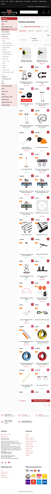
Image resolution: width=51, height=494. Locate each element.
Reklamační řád (29, 445)
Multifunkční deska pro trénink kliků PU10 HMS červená (42, 191)
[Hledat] (36, 12)
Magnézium (4, 49)
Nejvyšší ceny (39, 30)
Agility (3, 40)
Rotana (3, 63)
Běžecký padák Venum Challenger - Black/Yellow (26, 61)
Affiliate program (4, 477)
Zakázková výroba (42, 1)
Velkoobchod (34, 1)
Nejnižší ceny (31, 30)
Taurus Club (31, 6)
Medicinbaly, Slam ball (6, 52)
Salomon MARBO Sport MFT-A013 (26, 320)
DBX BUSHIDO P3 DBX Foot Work (42, 82)
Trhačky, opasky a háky (6, 78)
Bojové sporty (5, 21)
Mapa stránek (4, 475)
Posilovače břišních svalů (7, 54)
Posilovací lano (5, 58)
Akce (7, 1)
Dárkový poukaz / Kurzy (7, 26)
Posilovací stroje (5, 99)
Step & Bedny (4, 76)
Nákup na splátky (29, 443)
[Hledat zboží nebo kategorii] (29, 12)
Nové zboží (11, 1)
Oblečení (3, 94)
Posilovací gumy (5, 36)
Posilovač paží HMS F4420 (42, 254)
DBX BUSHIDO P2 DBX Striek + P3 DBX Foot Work (26, 82)
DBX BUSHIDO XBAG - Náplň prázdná (26, 104)
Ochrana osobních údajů (31, 441)
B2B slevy (41, 414)
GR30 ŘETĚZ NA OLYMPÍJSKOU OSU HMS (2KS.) (26, 126)
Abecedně (46, 30)
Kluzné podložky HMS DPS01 (42, 147)
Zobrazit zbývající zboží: (40, 400)
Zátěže (3, 83)
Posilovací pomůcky (6, 38)
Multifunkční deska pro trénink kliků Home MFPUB (42, 170)
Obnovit (47, 27)
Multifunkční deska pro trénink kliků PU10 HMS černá (26, 191)
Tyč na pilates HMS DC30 (42, 385)
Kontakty (3, 4)
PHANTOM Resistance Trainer (42, 213)
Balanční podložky (5, 31)
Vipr (3, 74)
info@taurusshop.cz (41, 6)
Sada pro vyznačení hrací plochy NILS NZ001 (42, 298)
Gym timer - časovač (6, 34)
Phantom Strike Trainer (42, 234)
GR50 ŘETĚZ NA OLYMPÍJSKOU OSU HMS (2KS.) (42, 126)
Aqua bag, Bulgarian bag (7, 43)
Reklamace (3, 473)
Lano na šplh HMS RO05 (26, 169)
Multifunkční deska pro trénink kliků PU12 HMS (26, 213)
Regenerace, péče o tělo (7, 102)
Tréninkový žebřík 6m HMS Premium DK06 (26, 386)
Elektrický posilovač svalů (7, 45)
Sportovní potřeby (6, 105)
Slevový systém (27, 1)
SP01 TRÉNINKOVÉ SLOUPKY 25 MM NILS (26, 342)
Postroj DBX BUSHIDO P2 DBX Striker (26, 277)
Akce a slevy (24, 414)
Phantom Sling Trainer (26, 234)
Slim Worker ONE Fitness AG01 (42, 319)
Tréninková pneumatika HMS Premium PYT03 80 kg (42, 364)
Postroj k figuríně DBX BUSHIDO (42, 277)
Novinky (2, 1)
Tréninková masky (5, 69)
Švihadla (4, 67)
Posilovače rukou (5, 56)
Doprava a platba (29, 439)
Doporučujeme (23, 30)
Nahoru (24, 400)
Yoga (3, 81)
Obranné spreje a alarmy (7, 96)
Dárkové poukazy (5, 472)
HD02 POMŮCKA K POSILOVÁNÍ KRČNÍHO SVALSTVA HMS (26, 148)
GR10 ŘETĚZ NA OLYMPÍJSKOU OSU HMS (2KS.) (42, 104)
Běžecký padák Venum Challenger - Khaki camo (42, 61)
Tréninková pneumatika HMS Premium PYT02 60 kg (26, 364)
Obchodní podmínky (30, 438)
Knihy (3, 88)
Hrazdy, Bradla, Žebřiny (7, 85)
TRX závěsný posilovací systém (8, 72)
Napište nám (5, 436)
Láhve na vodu (5, 91)
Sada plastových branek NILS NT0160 (26, 298)
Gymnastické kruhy (6, 47)
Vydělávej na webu (19, 1)
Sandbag (4, 65)
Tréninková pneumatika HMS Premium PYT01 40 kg (42, 342)
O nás (27, 436)
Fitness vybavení (5, 29)
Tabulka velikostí (29, 453)
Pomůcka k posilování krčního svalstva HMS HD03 (26, 255)
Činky (3, 24)
